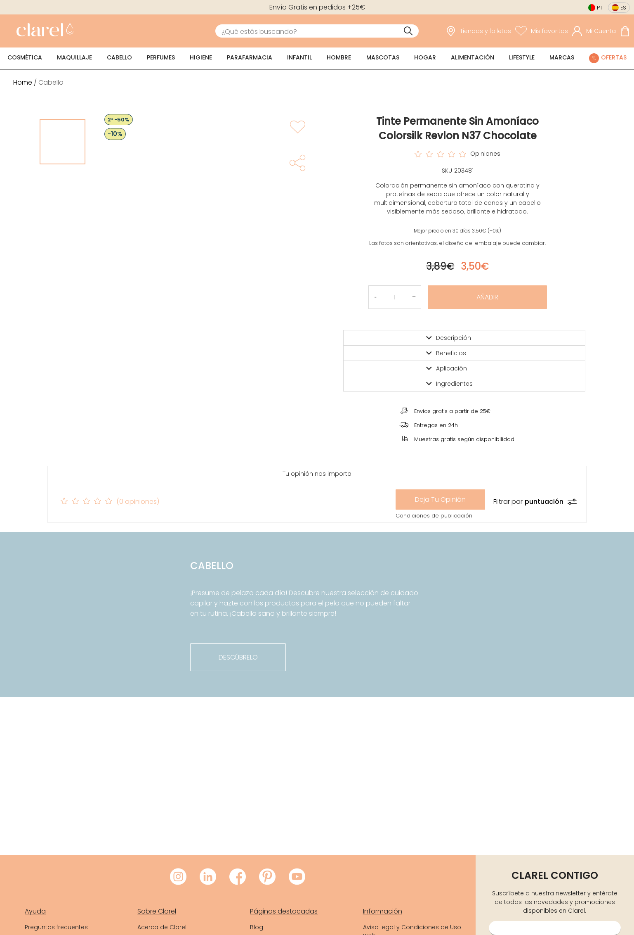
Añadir (487, 297)
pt (600, 7)
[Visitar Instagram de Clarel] (178, 877)
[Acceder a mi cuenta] (594, 31)
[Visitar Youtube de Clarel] (297, 877)
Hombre (339, 57)
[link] (43, 31)
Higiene (201, 57)
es (623, 7)
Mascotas (382, 57)
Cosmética (24, 57)
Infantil (299, 57)
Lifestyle (522, 57)
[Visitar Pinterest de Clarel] (267, 877)
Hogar (425, 57)
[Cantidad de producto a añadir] (394, 297)
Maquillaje (74, 57)
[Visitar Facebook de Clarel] (237, 877)
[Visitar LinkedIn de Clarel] (208, 877)
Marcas (561, 57)
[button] (414, 297)
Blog (256, 927)
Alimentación (472, 57)
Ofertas (614, 57)
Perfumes (161, 57)
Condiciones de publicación (434, 515)
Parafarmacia (249, 57)
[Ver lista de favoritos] (541, 31)
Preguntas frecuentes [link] (56, 927)
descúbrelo (238, 657)
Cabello (119, 57)
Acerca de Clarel (161, 927)
